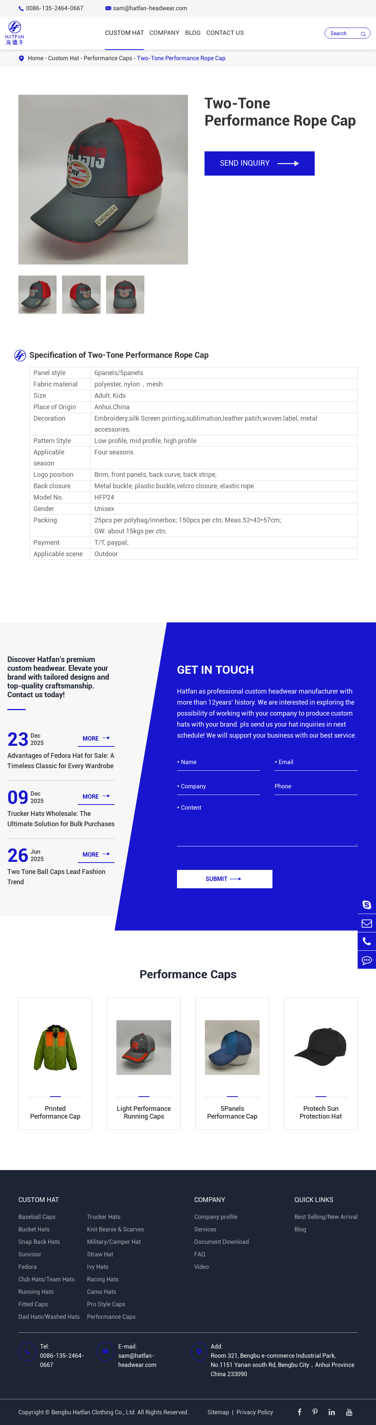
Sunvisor (29, 1254)
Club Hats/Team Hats (46, 1279)
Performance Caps (108, 58)
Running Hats (36, 1291)
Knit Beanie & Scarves (115, 1229)
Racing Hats (103, 1279)
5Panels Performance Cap (232, 1112)
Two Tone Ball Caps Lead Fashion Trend (56, 877)
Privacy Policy (254, 1412)
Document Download (221, 1241)
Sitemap (218, 1412)
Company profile (215, 1216)
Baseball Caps (36, 1216)
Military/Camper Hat (114, 1241)
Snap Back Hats (39, 1241)
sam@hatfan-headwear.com (146, 8)
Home (35, 58)
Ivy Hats (97, 1266)
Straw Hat (100, 1254)
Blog (193, 32)
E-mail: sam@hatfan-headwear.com (137, 1355)
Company (164, 32)
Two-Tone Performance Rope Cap (181, 58)
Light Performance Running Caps (144, 1112)
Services (205, 1229)
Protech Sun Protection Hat (321, 1112)
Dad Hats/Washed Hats (49, 1316)
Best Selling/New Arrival (326, 1216)
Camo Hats (101, 1291)
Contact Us (225, 32)
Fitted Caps (33, 1304)
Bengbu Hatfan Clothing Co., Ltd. (93, 1412)
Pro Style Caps (106, 1304)
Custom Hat (124, 32)
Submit (223, 879)
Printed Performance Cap (55, 1112)
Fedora (27, 1266)
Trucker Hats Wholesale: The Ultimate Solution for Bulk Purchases (61, 819)
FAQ (199, 1254)
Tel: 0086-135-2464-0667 (62, 1355)
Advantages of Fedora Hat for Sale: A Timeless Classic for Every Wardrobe (60, 761)
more (96, 738)
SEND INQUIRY (259, 163)
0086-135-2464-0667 (50, 8)
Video (201, 1266)
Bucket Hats (34, 1229)
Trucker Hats (103, 1216)
